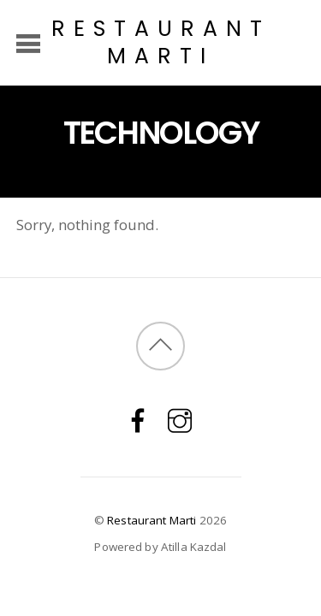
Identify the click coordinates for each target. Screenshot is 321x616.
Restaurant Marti (151, 520)
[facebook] (138, 419)
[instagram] (180, 419)
